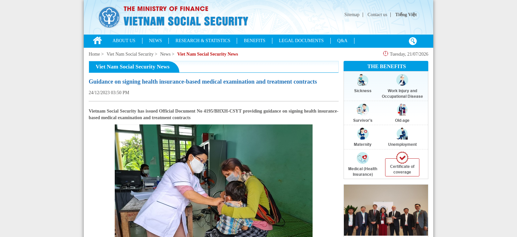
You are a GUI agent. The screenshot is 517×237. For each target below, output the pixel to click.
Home (94, 54)
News (165, 54)
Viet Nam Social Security (130, 54)
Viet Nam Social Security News (207, 54)
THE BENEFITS (386, 66)
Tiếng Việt (406, 14)
